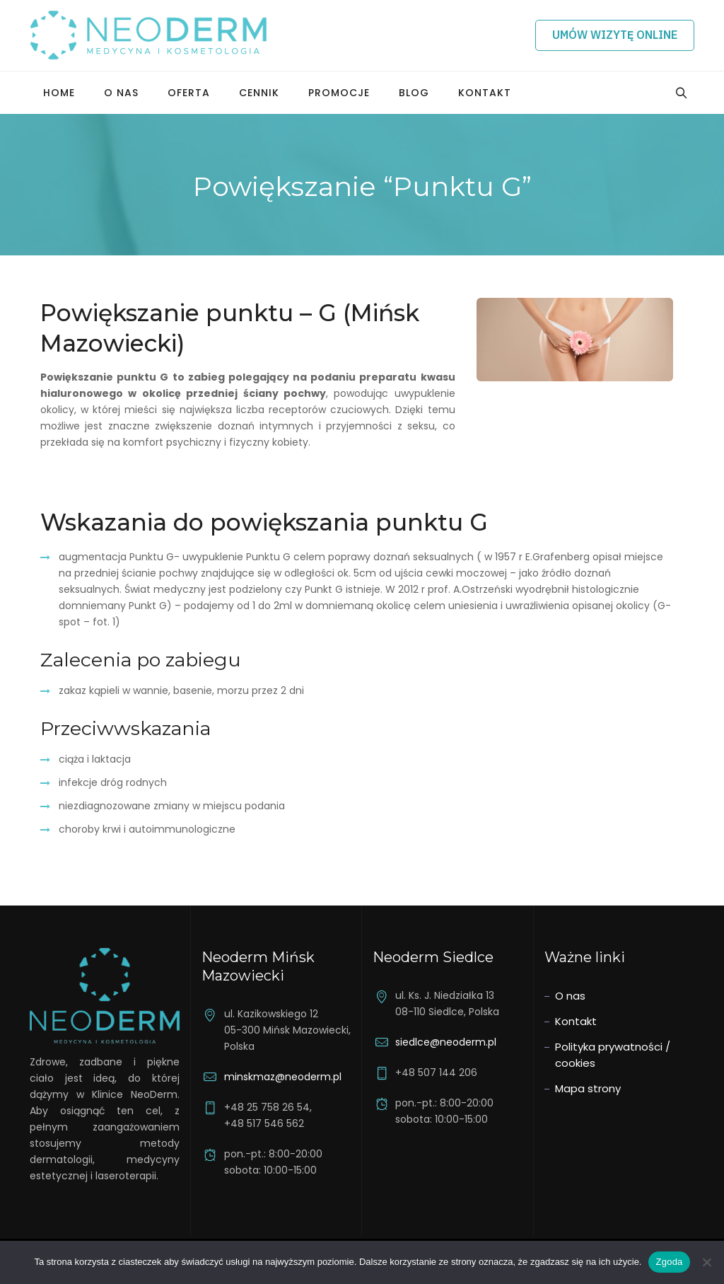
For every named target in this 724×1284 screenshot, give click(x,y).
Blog (414, 93)
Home (59, 93)
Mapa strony (588, 1088)
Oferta (189, 93)
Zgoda (668, 1261)
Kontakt (484, 93)
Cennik (259, 93)
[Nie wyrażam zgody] (706, 1262)
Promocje (339, 93)
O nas (121, 93)
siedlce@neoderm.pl (445, 1042)
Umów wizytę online (614, 35)
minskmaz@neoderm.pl (282, 1077)
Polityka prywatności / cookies (612, 1054)
